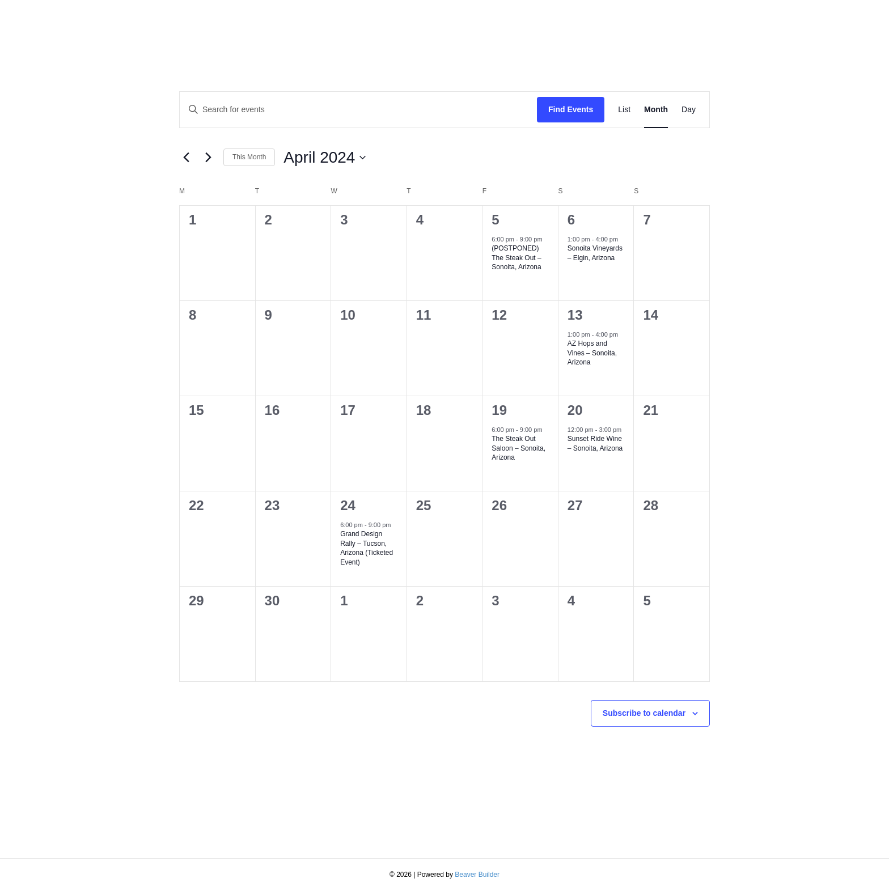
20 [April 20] (575, 410)
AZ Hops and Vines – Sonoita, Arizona (592, 353)
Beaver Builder (477, 875)
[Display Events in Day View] (688, 110)
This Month (249, 157)
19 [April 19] (499, 410)
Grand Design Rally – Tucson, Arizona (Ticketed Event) (366, 548)
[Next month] (208, 157)
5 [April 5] (495, 219)
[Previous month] (186, 157)
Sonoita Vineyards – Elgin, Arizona (595, 253)
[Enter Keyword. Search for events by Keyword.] (358, 110)
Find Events (570, 109)
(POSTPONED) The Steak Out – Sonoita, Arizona (516, 257)
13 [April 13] (575, 315)
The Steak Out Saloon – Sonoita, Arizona (518, 448)
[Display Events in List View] (624, 110)
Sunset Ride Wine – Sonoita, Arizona (595, 443)
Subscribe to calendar (644, 713)
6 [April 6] (571, 219)
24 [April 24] (347, 505)
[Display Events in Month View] (656, 110)
